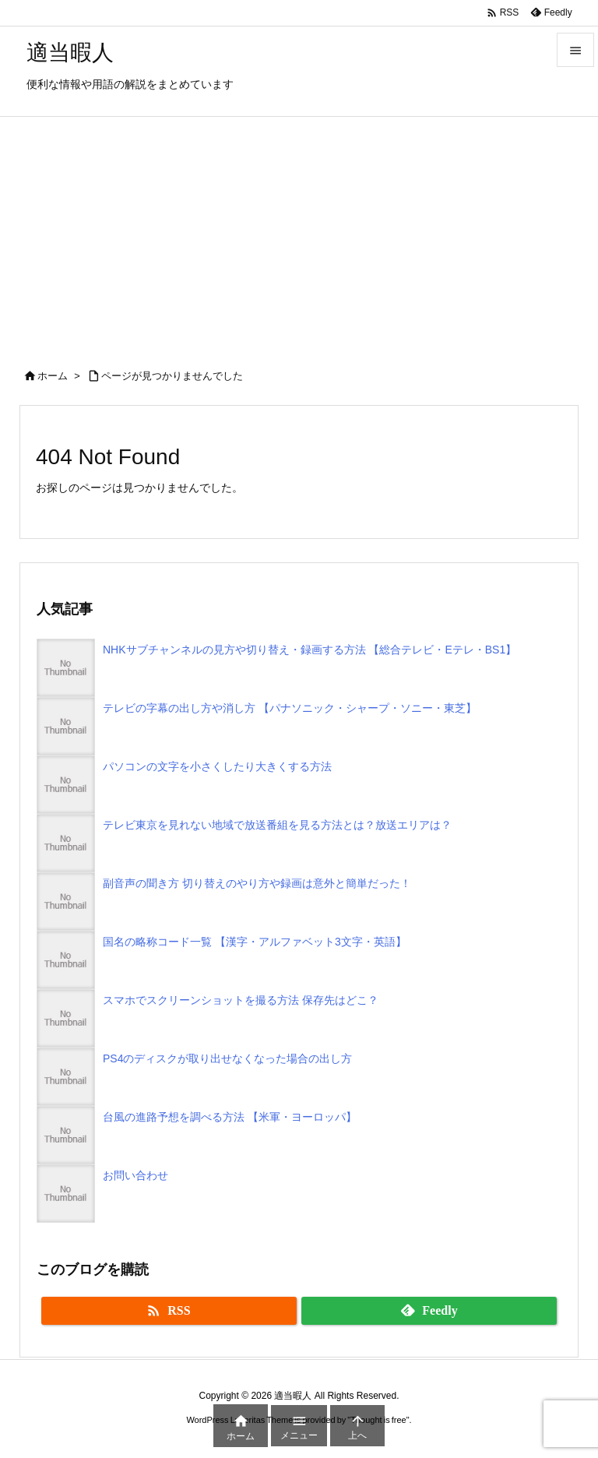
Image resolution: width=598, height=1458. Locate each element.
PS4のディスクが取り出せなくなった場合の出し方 (227, 1058)
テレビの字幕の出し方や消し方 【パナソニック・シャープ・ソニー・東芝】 (290, 708)
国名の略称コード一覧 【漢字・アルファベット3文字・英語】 (254, 941)
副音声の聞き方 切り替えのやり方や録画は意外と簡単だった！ (257, 883)
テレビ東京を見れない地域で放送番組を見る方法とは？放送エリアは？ (277, 825)
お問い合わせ (135, 1175)
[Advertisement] (299, 234)
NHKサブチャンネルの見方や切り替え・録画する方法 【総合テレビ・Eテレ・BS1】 (309, 649)
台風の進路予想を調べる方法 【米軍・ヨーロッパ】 (230, 1117)
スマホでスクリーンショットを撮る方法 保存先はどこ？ (240, 1000)
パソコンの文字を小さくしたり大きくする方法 (217, 766)
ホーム (52, 376)
